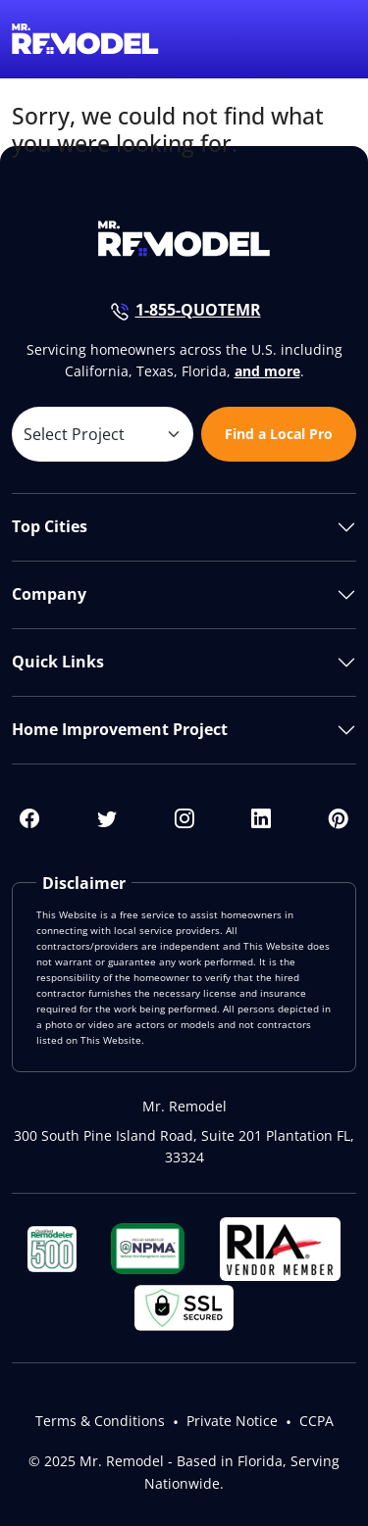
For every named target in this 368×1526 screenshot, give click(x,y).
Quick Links (58, 661)
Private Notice (232, 1420)
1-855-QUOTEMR (198, 309)
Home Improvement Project (120, 729)
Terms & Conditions (100, 1420)
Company (49, 594)
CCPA (316, 1420)
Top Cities (49, 526)
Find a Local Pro (279, 433)
